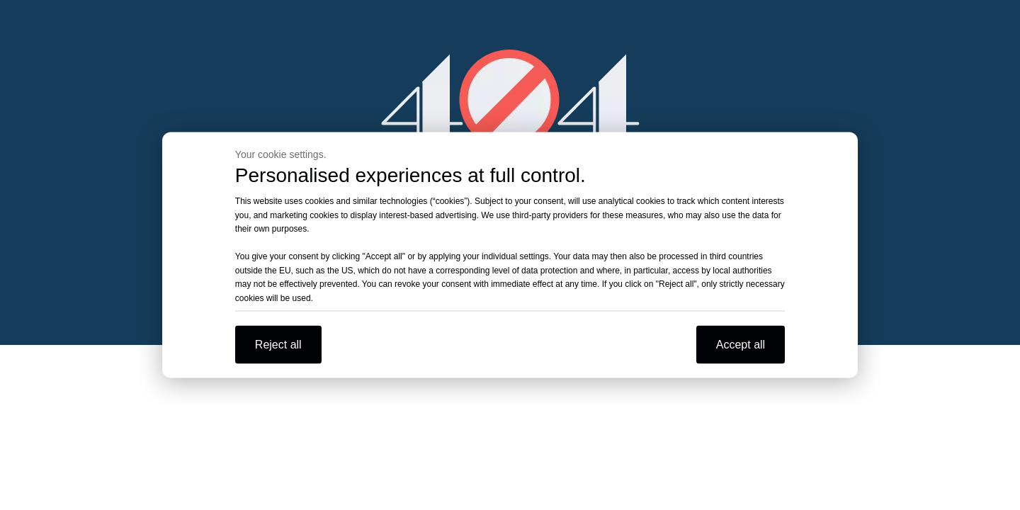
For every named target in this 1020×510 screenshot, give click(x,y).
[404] (510, 99)
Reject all (278, 345)
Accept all (740, 345)
